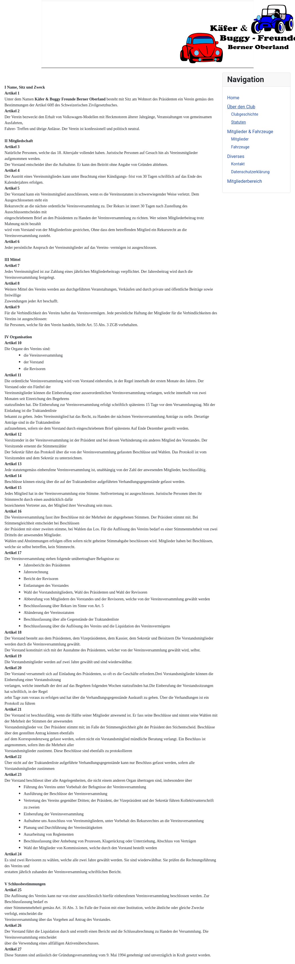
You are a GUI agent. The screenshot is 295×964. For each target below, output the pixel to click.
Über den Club (241, 106)
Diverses (235, 156)
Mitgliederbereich (244, 181)
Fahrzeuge (240, 147)
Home (233, 97)
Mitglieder (240, 139)
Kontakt (238, 164)
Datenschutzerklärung (250, 172)
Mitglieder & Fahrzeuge (250, 131)
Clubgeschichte (244, 114)
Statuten (238, 122)
